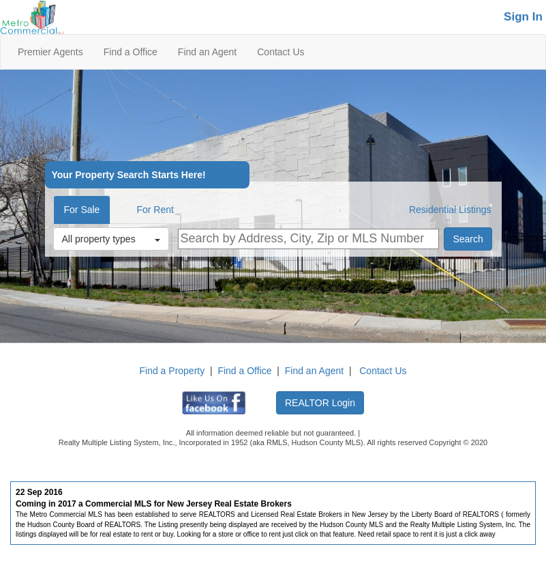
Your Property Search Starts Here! (129, 174)
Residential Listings (450, 209)
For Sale (82, 209)
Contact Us (280, 51)
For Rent (154, 209)
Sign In (523, 16)
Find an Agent (207, 51)
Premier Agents (50, 51)
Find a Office (130, 51)
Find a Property (172, 370)
